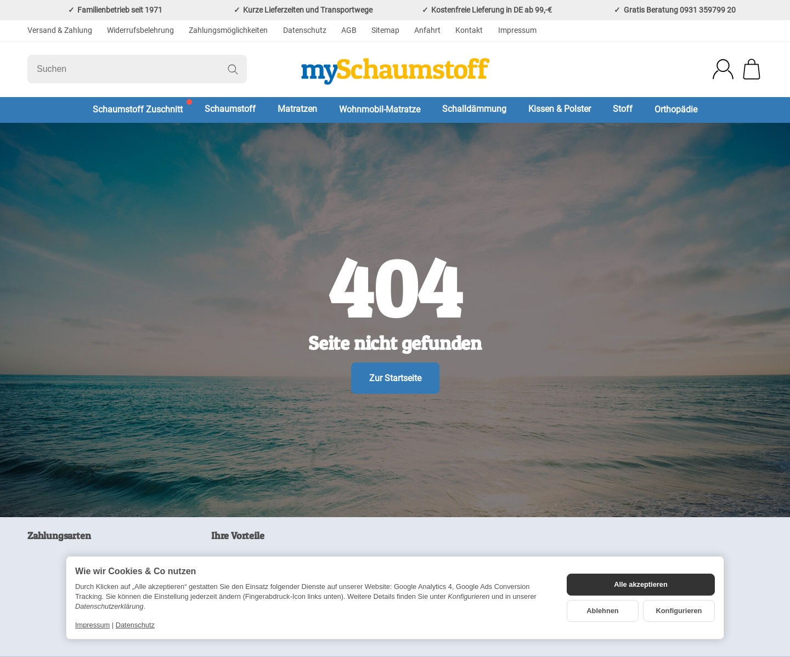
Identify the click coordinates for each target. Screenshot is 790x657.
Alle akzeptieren (640, 584)
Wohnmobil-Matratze (379, 109)
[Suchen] (137, 69)
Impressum (517, 30)
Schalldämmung (474, 109)
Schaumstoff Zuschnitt (138, 109)
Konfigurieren (679, 611)
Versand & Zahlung (59, 30)
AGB (349, 30)
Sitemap (385, 30)
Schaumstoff (230, 109)
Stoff (623, 109)
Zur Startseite (395, 378)
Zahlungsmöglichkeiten (228, 30)
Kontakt (469, 30)
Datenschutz (304, 30)
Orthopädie (675, 109)
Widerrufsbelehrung (140, 30)
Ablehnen (602, 611)
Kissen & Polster (559, 109)
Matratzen (297, 109)
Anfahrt (427, 30)
